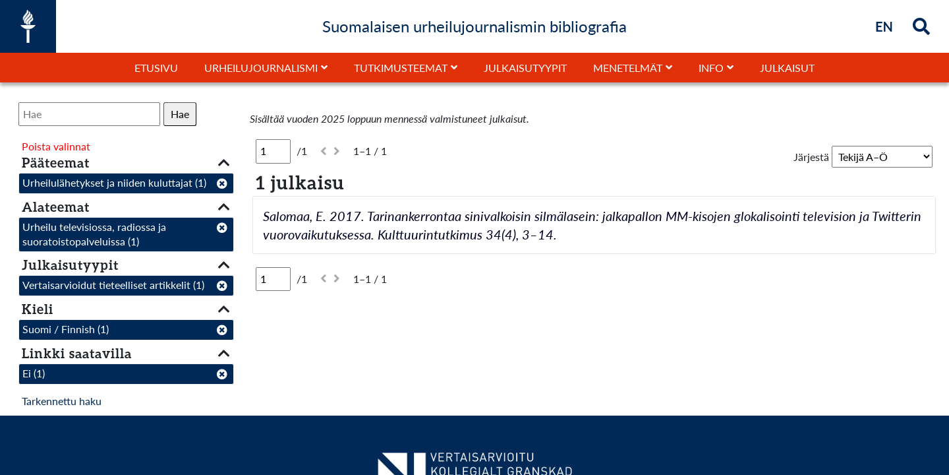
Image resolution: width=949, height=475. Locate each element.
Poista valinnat (56, 146)
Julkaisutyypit (525, 67)
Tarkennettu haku (61, 401)
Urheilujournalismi (261, 67)
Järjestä (811, 156)
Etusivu (156, 67)
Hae (180, 114)
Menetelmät (627, 67)
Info (711, 67)
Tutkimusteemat (400, 67)
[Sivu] (273, 151)
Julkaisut (787, 67)
